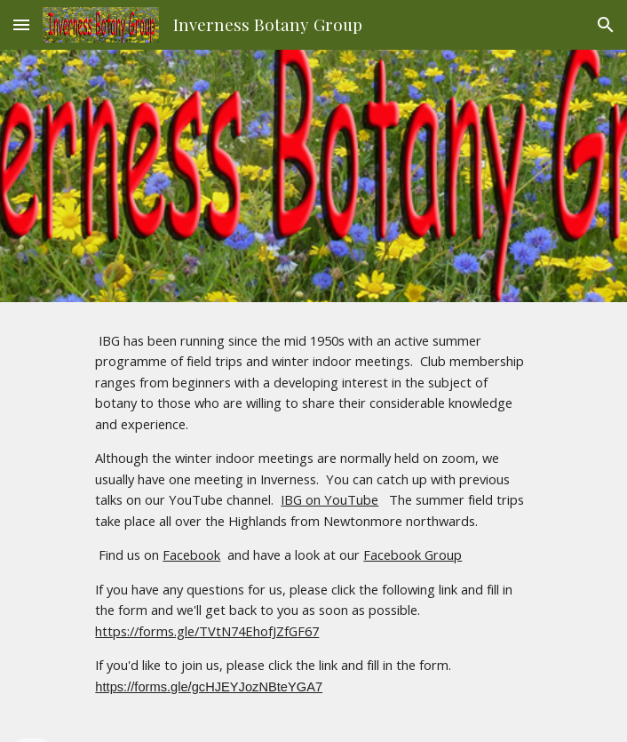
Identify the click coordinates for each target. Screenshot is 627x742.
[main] (313, 522)
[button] (21, 24)
